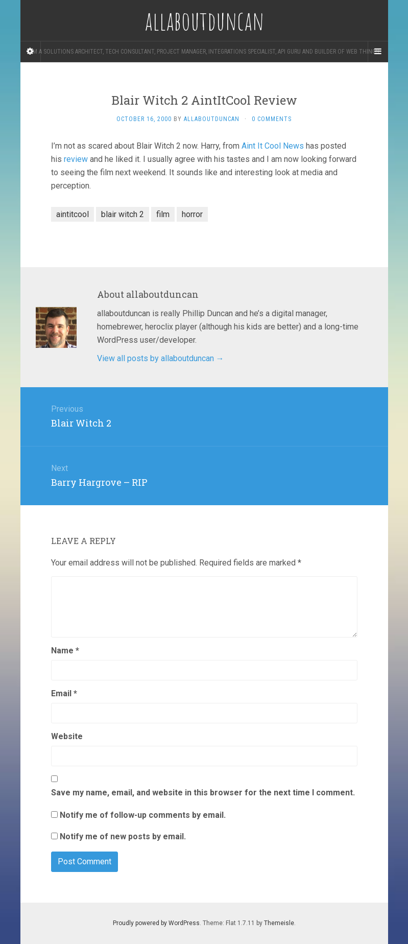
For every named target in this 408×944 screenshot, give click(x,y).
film (163, 214)
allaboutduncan (211, 119)
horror (192, 214)
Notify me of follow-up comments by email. (143, 815)
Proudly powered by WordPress (156, 923)
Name (65, 650)
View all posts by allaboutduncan (160, 358)
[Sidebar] (30, 51)
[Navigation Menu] (378, 51)
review (76, 159)
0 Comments (272, 119)
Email (64, 693)
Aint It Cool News (273, 146)
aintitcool (72, 214)
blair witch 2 (122, 214)
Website (67, 736)
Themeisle (279, 923)
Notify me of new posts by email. (123, 836)
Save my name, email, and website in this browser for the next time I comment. (203, 792)
